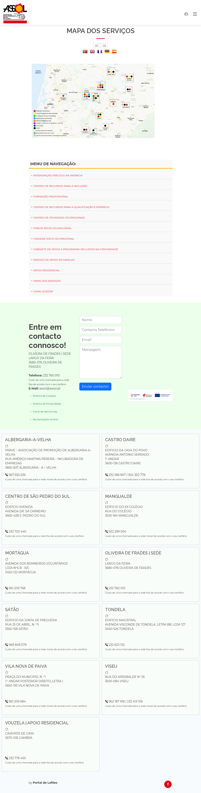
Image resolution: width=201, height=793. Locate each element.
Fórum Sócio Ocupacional (51, 228)
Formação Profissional (49, 196)
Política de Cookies (44, 396)
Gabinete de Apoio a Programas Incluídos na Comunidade (74, 249)
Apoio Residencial (45, 270)
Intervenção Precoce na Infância (56, 175)
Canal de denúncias (45, 411)
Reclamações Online (45, 419)
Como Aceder (41, 291)
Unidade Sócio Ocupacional (52, 238)
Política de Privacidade (47, 403)
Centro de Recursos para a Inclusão (58, 186)
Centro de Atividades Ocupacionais (57, 217)
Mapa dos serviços (45, 280)
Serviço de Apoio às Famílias (52, 259)
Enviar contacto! (95, 386)
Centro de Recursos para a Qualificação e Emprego (69, 207)
